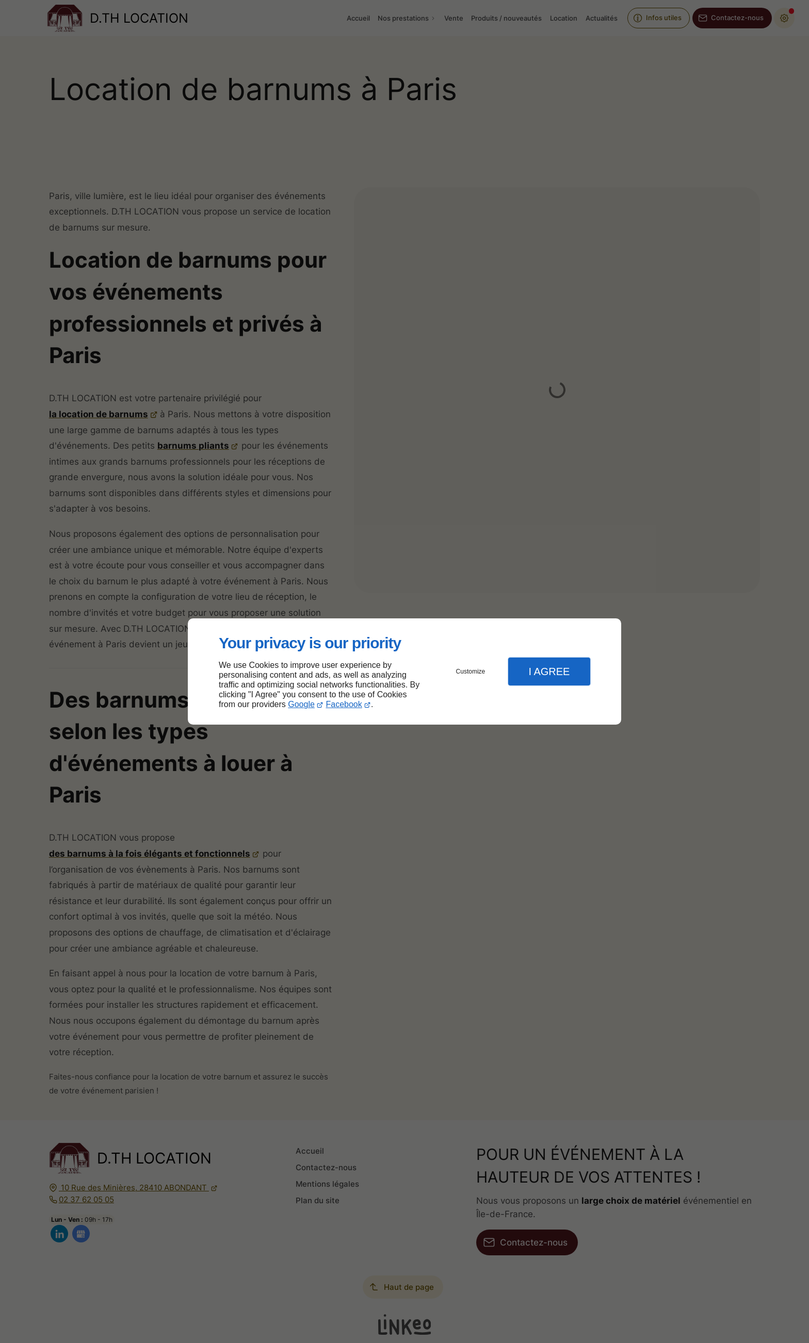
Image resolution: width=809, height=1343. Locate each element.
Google (301, 704)
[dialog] (404, 671)
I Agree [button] (549, 671)
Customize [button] (471, 671)
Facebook (344, 704)
